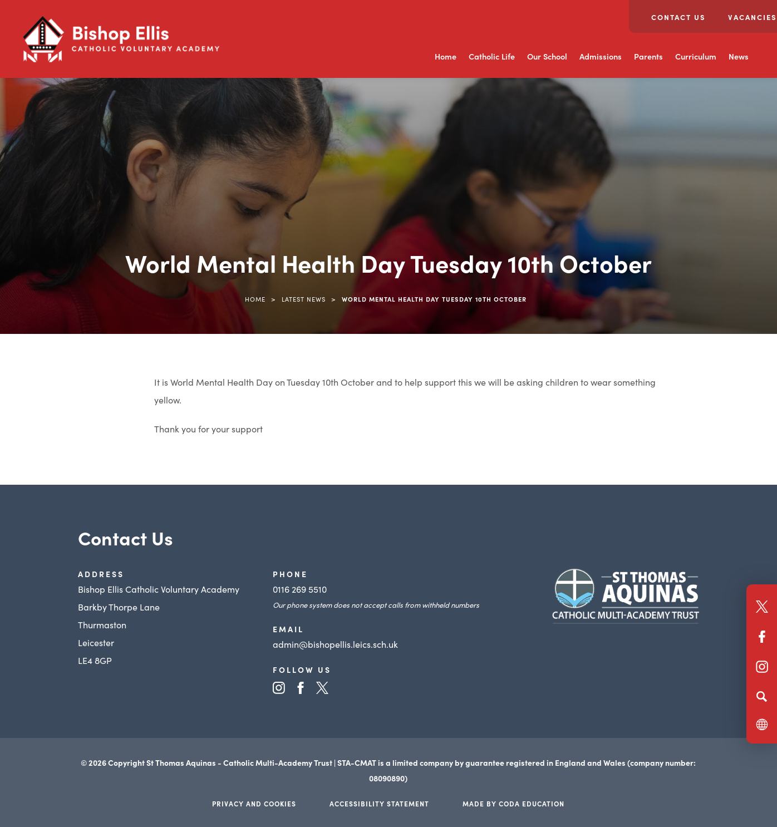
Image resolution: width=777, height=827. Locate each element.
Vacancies (752, 17)
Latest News (304, 298)
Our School (547, 56)
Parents (648, 56)
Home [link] (255, 298)
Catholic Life (492, 56)
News (739, 56)
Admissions (600, 56)
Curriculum (695, 56)
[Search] (761, 696)
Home (445, 56)
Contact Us (678, 17)
